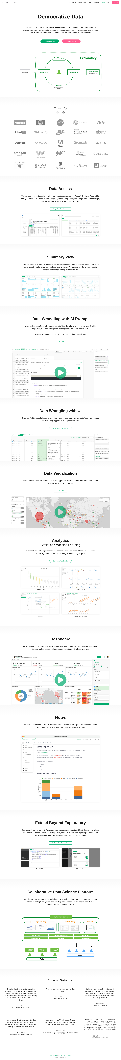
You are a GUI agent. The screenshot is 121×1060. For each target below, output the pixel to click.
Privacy (55, 1055)
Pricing (80, 2)
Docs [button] (90, 2)
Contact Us (69, 1055)
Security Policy (61, 1055)
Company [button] (96, 2)
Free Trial (115, 2)
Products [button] (74, 2)
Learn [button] (85, 2)
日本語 (103, 2)
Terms (50, 1055)
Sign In (108, 2)
